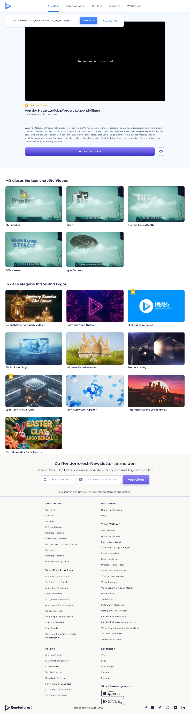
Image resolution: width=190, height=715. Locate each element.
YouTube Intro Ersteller (57, 582)
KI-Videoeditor (52, 666)
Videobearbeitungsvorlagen (115, 547)
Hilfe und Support (54, 527)
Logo (104, 660)
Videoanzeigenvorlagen (113, 576)
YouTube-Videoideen (56, 695)
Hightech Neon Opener (81, 324)
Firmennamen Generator (58, 684)
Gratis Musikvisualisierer (57, 576)
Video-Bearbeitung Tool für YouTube (120, 628)
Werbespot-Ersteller (111, 639)
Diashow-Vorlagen (110, 559)
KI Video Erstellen (54, 655)
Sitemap (49, 550)
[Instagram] (152, 708)
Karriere (49, 521)
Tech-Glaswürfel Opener (81, 409)
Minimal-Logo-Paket (140, 324)
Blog (103, 515)
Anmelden (136, 479)
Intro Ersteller (108, 530)
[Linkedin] (183, 708)
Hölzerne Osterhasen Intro (82, 367)
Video (104, 655)
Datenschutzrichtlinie (56, 538)
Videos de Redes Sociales (114, 570)
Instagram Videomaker (113, 605)
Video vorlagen (75, 6)
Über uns (50, 510)
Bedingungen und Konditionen (61, 544)
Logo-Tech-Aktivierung (19, 409)
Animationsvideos (110, 536)
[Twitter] (167, 708)
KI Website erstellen (55, 678)
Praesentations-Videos (112, 564)
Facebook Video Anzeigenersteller (118, 622)
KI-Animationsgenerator (58, 660)
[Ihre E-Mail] (99, 479)
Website (105, 672)
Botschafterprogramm (57, 561)
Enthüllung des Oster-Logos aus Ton (28, 452)
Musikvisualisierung (111, 542)
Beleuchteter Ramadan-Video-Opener (29, 324)
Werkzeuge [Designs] (134, 6)
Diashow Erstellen (54, 622)
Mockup (105, 678)
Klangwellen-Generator (57, 599)
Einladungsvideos (110, 553)
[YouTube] (175, 708)
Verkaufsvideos (109, 582)
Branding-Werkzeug (111, 510)
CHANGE (88, 20)
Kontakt (49, 515)
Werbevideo (107, 599)
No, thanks (109, 20)
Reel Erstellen (108, 593)
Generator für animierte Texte (60, 634)
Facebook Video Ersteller (114, 616)
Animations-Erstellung (57, 588)
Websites (114, 6)
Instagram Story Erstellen (114, 610)
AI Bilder (97, 6)
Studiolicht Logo (138, 367)
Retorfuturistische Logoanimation (149, 409)
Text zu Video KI (53, 672)
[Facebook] (146, 708)
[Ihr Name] (58, 479)
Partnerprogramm (55, 533)
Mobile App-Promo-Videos (59, 616)
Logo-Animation (53, 593)
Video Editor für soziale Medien (117, 588)
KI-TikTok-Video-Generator (59, 689)
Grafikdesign (107, 666)
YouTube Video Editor (112, 633)
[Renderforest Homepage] (8, 6)
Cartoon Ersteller (54, 611)
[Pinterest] (159, 708)
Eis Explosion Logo (16, 367)
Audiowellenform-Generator (59, 605)
